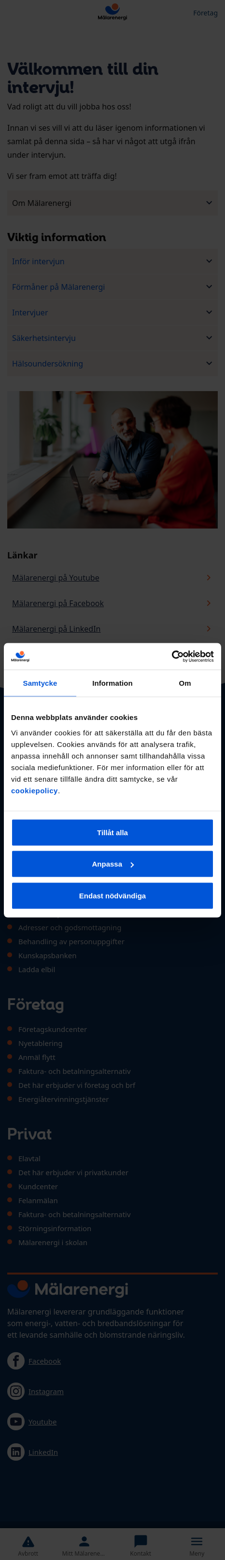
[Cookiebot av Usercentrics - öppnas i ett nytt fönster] (171, 656)
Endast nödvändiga (112, 895)
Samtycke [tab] (40, 683)
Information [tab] (112, 683)
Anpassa (113, 864)
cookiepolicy (34, 790)
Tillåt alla (112, 832)
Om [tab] (185, 683)
